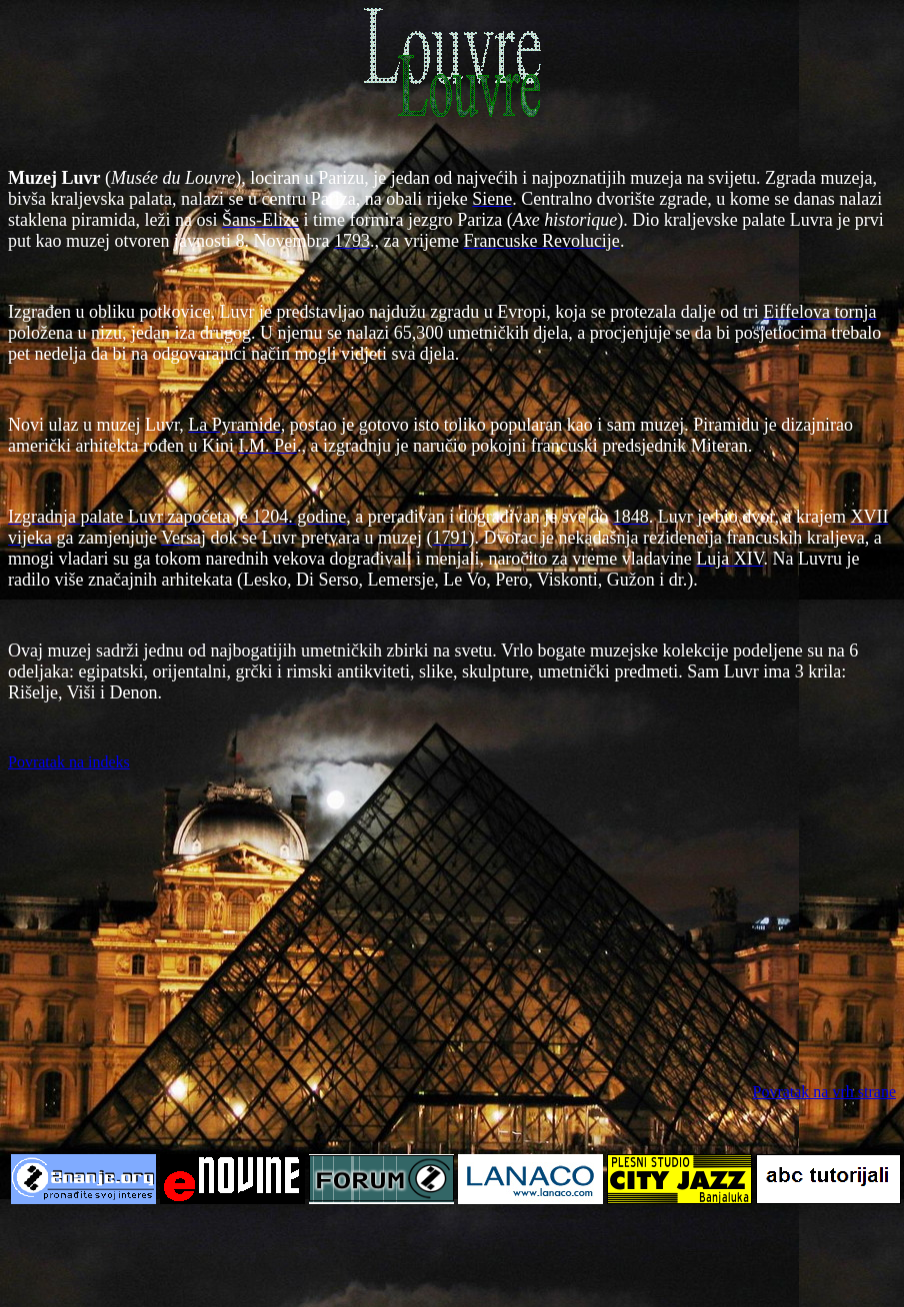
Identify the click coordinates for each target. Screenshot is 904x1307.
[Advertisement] (452, 927)
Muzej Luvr (54, 178)
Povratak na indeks (69, 761)
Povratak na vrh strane (824, 1091)
